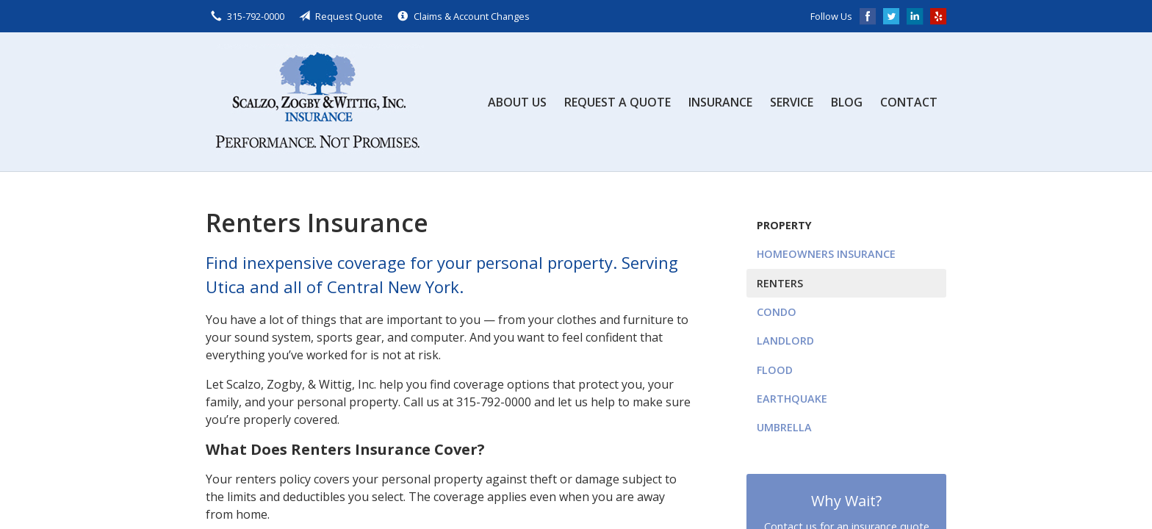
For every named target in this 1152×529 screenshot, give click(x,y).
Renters (780, 283)
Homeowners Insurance (826, 254)
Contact (908, 102)
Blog (847, 102)
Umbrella (784, 427)
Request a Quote (617, 102)
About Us (517, 102)
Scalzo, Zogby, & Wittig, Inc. (316, 101)
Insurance (720, 102)
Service (791, 102)
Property (784, 225)
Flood (775, 370)
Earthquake (792, 399)
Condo (776, 312)
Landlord (785, 341)
